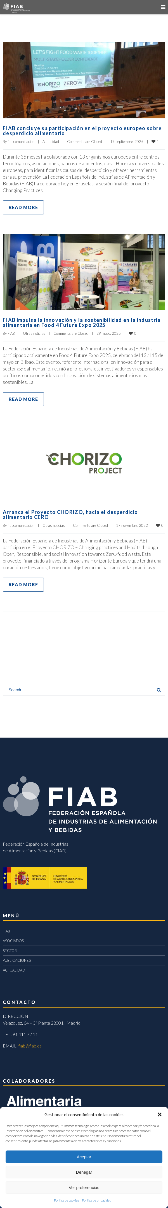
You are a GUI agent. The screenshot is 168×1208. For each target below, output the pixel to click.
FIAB (11, 333)
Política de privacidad (96, 1200)
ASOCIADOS (13, 941)
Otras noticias (34, 333)
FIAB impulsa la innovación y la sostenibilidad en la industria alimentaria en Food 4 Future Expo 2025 (82, 322)
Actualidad (50, 141)
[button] (159, 1114)
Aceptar (84, 1156)
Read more (23, 207)
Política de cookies (66, 1200)
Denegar (84, 1172)
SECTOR (10, 950)
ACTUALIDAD (14, 970)
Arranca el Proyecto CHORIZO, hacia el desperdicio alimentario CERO (70, 514)
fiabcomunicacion (21, 141)
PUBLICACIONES (17, 960)
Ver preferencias (84, 1187)
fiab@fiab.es (30, 1045)
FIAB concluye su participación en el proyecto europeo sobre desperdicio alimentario (82, 130)
